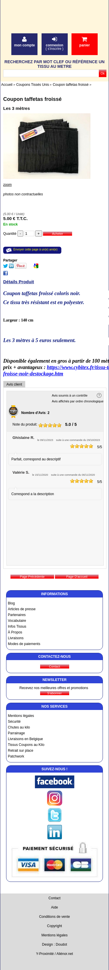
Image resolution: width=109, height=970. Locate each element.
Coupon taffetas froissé (32, 99)
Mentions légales (21, 716)
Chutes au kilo (19, 727)
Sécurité (14, 722)
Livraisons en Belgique (25, 739)
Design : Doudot (54, 944)
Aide (54, 907)
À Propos (15, 632)
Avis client (14, 384)
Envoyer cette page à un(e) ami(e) (35, 249)
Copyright (54, 926)
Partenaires (17, 615)
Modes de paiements (24, 644)
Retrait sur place (20, 751)
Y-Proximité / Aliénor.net (54, 954)
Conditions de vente (54, 917)
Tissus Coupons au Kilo (26, 745)
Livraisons (16, 638)
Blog (11, 603)
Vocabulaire (17, 621)
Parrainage (16, 733)
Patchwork (16, 756)
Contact (54, 898)
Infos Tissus (17, 626)
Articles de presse (21, 609)
